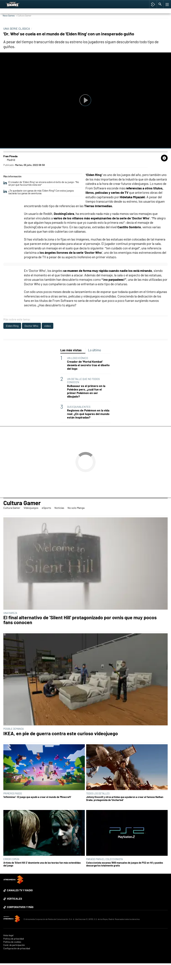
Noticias (59, 507)
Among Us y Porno (37, 2)
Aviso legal (8, 935)
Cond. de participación (14, 945)
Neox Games (9, 15)
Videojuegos (31, 507)
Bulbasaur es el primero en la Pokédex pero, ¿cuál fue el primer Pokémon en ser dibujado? (86, 391)
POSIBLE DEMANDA (13, 728)
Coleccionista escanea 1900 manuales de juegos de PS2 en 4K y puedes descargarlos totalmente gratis (124, 864)
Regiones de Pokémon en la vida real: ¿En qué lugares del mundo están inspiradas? (88, 414)
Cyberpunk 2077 (139, 2)
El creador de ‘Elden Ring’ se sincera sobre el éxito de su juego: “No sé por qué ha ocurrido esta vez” (41, 183)
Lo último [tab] (94, 350)
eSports (46, 507)
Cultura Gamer (22, 502)
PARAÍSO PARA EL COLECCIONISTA (104, 859)
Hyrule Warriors (156, 2)
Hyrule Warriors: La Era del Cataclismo (66, 2)
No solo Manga (76, 507)
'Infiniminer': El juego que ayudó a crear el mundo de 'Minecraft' (37, 797)
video (47, 325)
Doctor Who (31, 325)
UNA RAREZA (10, 613)
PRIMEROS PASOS (12, 793)
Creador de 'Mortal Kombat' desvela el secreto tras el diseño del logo (88, 365)
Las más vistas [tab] (71, 350)
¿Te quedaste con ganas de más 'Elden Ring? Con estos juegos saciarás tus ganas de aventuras (38, 192)
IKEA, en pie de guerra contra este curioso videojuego (60, 733)
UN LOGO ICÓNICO (77, 357)
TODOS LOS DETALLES (97, 793)
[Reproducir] (85, 100)
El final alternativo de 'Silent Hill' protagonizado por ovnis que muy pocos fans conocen (80, 620)
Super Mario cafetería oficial (117, 2)
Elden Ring (12, 325)
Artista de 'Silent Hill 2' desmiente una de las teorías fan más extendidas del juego (42, 864)
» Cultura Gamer (23, 15)
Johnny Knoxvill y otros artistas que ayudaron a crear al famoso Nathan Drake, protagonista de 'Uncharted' (124, 798)
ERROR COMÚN (11, 859)
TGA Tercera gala (94, 2)
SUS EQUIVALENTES (78, 406)
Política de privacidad (13, 939)
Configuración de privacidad (16, 948)
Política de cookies (12, 942)
